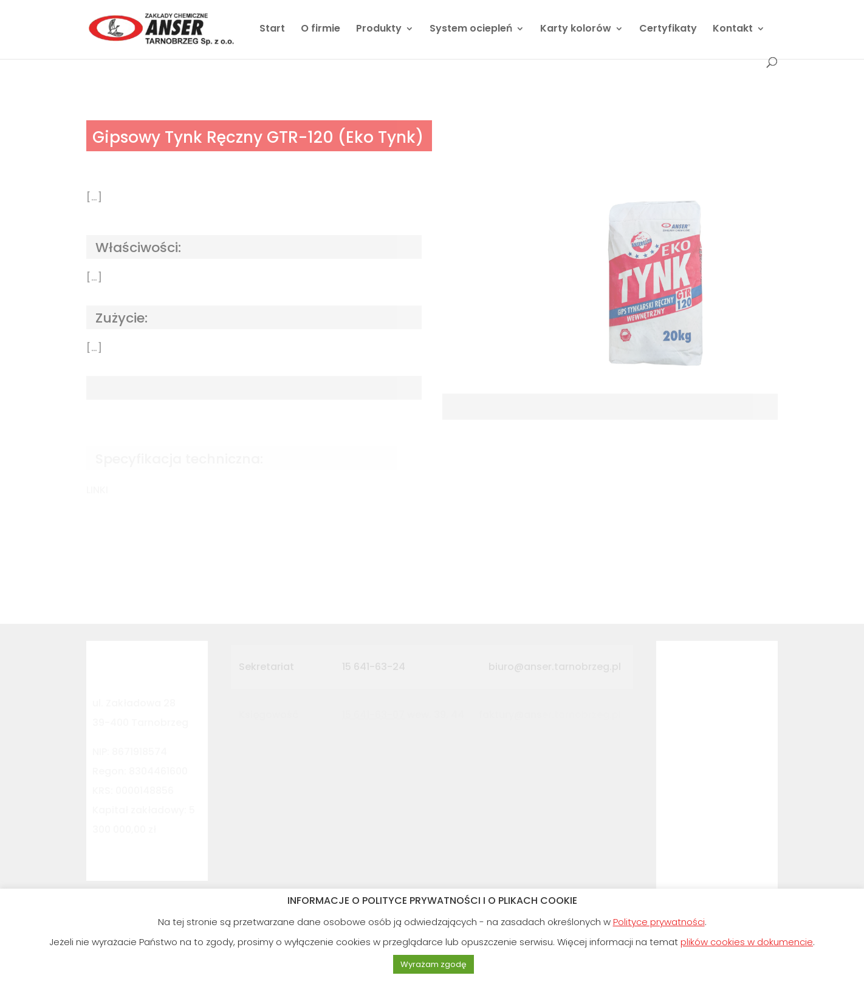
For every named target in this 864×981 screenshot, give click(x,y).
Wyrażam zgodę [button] (433, 964)
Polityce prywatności (659, 921)
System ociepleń (471, 29)
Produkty (379, 29)
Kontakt (733, 29)
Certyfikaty (668, 29)
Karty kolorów (575, 29)
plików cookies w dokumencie (747, 941)
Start (272, 29)
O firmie (320, 29)
